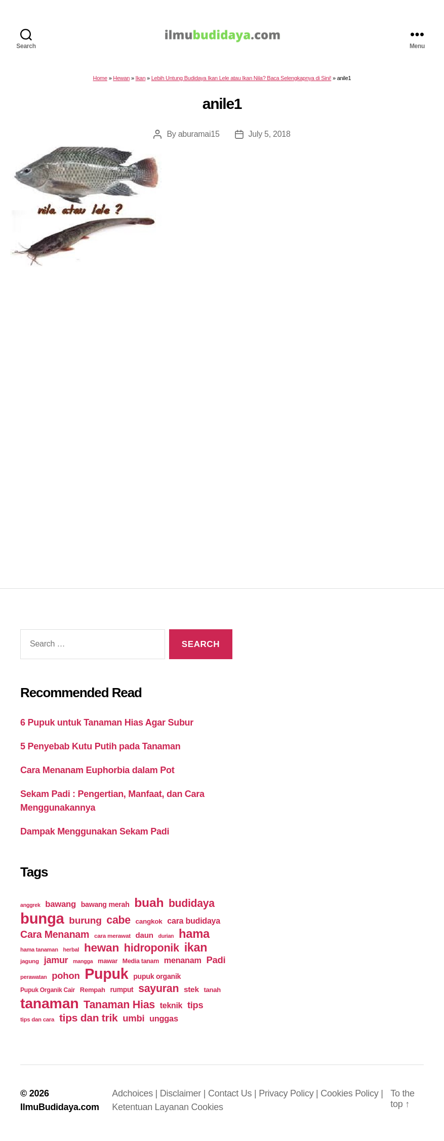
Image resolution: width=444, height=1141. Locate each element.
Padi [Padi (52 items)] (215, 965)
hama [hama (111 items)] (194, 938)
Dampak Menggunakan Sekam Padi (94, 836)
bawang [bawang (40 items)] (60, 909)
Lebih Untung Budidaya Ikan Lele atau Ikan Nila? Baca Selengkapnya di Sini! (241, 83)
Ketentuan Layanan (151, 1112)
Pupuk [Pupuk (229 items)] (106, 979)
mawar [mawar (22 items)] (107, 966)
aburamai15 (199, 139)
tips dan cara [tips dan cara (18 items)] (37, 1024)
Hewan (121, 83)
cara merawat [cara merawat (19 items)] (112, 940)
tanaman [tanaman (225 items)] (49, 1008)
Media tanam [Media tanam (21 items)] (141, 966)
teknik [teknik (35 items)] (171, 1010)
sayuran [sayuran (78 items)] (158, 993)
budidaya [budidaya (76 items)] (192, 908)
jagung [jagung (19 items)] (29, 966)
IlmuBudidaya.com (59, 1112)
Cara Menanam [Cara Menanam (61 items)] (54, 939)
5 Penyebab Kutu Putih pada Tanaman (100, 751)
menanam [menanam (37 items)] (182, 965)
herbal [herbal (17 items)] (71, 955)
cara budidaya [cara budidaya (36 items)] (193, 925)
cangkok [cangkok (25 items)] (149, 926)
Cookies (207, 1112)
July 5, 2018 (270, 139)
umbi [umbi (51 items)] (133, 1023)
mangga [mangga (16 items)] (83, 966)
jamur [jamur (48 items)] (56, 965)
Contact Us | (233, 1098)
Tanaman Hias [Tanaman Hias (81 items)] (119, 1010)
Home (100, 83)
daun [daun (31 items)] (144, 940)
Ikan (141, 83)
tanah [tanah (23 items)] (212, 995)
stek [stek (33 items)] (191, 994)
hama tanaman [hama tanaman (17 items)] (39, 955)
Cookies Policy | (351, 1098)
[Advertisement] (222, 412)
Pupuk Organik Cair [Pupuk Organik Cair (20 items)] (47, 995)
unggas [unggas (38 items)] (163, 1023)
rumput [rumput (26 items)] (121, 995)
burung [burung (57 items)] (85, 925)
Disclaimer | (184, 1098)
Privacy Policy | (289, 1098)
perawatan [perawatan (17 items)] (33, 982)
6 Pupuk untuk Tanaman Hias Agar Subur (106, 727)
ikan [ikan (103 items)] (195, 952)
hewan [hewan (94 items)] (101, 952)
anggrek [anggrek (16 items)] (30, 910)
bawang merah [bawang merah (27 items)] (105, 909)
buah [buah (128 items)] (149, 908)
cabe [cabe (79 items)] (118, 925)
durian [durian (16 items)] (166, 941)
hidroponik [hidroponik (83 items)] (151, 952)
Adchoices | (136, 1098)
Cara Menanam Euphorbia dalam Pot (97, 775)
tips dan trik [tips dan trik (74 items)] (88, 1023)
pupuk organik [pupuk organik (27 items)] (157, 981)
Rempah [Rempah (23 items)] (92, 995)
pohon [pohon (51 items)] (65, 980)
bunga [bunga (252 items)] (42, 923)
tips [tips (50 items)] (195, 1010)
